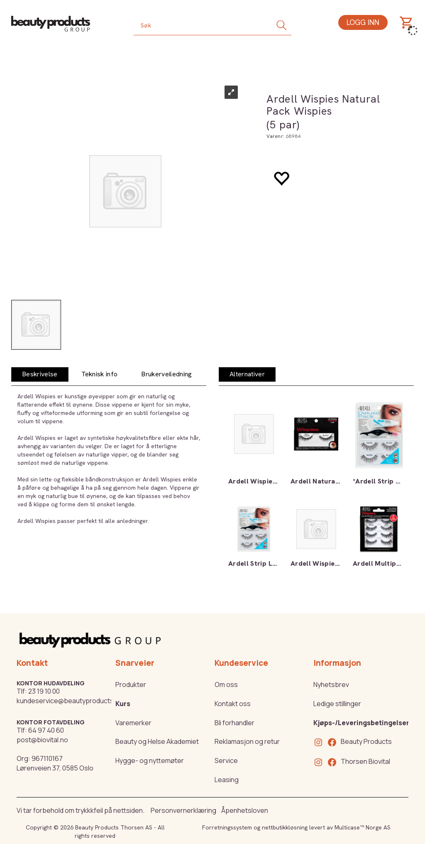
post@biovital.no (42, 739)
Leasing (227, 779)
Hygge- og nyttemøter (149, 760)
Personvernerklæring (183, 810)
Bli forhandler (234, 722)
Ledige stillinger (337, 703)
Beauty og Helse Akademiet (157, 741)
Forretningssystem (227, 827)
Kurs (122, 703)
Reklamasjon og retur (247, 741)
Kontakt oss (233, 703)
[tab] (39, 374)
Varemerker (133, 722)
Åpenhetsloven (244, 810)
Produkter (130, 684)
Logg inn (363, 22)
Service (226, 760)
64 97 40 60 (46, 730)
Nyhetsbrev (331, 684)
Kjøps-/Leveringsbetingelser (361, 722)
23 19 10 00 (44, 691)
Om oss (226, 684)
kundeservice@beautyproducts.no (70, 700)
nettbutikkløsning (285, 827)
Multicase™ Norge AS (363, 827)
